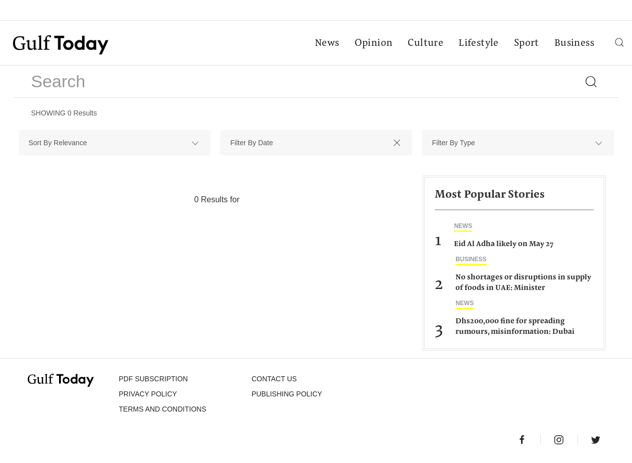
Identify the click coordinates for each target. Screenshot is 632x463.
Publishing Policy (287, 394)
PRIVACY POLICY (148, 394)
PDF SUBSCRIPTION (153, 379)
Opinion (374, 43)
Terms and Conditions (162, 409)
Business (574, 43)
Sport (526, 43)
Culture (425, 43)
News (327, 43)
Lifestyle (478, 43)
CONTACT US (274, 379)
